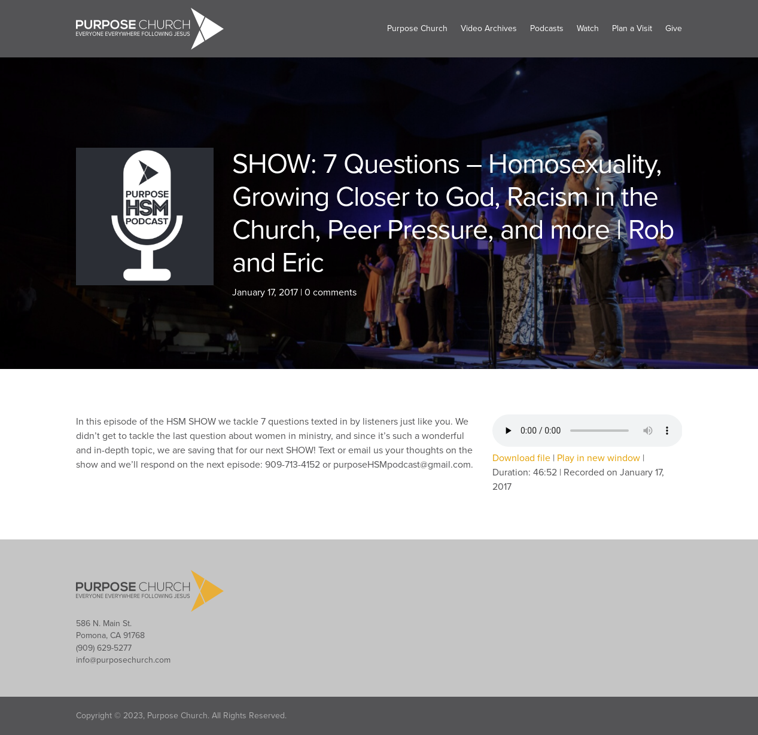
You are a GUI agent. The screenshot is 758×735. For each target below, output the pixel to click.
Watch (588, 28)
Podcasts (547, 28)
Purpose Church (417, 28)
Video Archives (489, 28)
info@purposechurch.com (123, 660)
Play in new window (598, 458)
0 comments (331, 292)
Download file (521, 458)
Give (673, 28)
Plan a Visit (632, 28)
